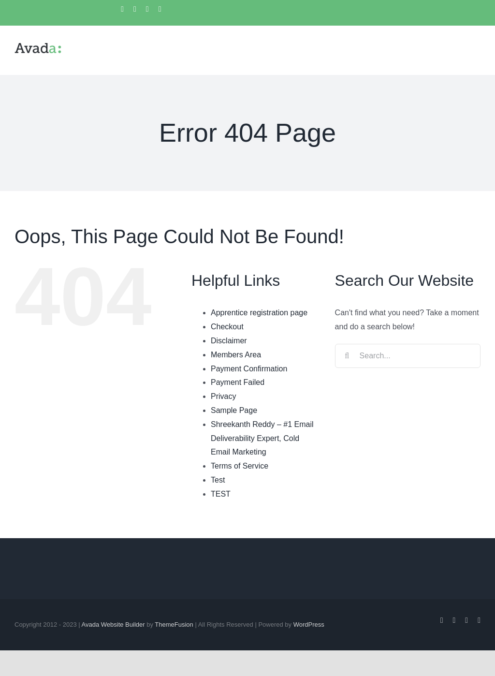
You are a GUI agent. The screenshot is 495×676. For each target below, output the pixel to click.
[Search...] (407, 356)
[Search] (347, 356)
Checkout (227, 327)
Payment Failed (237, 382)
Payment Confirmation (249, 369)
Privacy (223, 396)
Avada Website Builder (113, 624)
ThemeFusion (174, 624)
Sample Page (234, 410)
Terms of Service (239, 466)
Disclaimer (229, 341)
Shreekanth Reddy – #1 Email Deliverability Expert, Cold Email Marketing (262, 438)
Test (218, 480)
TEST (221, 494)
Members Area (236, 355)
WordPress (308, 624)
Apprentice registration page (259, 313)
